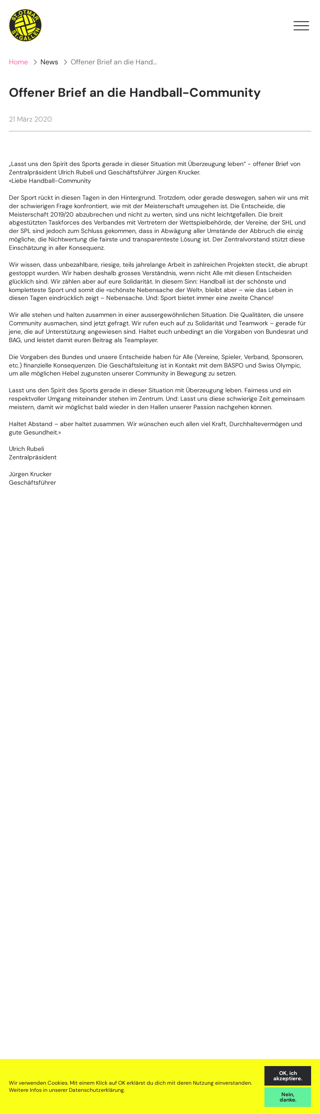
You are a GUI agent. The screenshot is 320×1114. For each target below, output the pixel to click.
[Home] (25, 25)
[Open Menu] (301, 26)
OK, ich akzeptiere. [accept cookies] (287, 1076)
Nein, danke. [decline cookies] (288, 1097)
